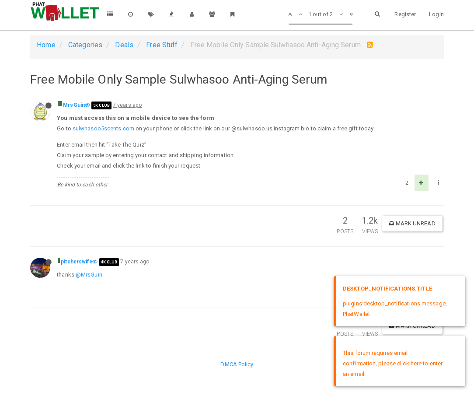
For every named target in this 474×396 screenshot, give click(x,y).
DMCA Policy (236, 364)
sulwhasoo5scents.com (103, 128)
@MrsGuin (89, 274)
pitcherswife (76, 262)
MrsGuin (74, 105)
